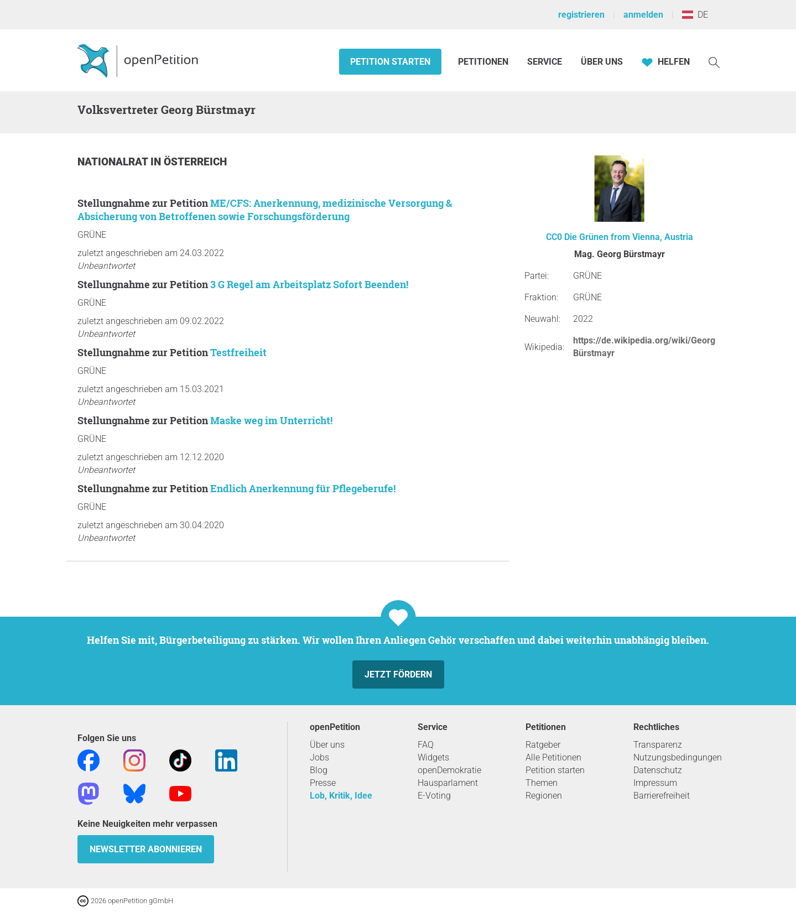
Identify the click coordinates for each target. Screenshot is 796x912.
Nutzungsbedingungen (677, 757)
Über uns (327, 744)
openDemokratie (449, 770)
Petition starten (390, 61)
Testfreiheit (238, 352)
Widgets (433, 757)
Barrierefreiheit (661, 795)
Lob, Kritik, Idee (341, 795)
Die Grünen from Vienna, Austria (628, 237)
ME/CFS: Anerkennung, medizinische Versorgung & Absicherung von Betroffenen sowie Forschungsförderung (264, 209)
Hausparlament (448, 783)
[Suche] (714, 61)
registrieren (581, 14)
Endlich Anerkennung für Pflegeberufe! (303, 488)
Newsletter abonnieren (146, 849)
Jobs (319, 757)
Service (544, 61)
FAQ (426, 744)
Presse (323, 783)
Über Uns (602, 61)
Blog (318, 770)
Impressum (655, 783)
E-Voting (434, 795)
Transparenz (657, 744)
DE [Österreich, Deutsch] (695, 14)
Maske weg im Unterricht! (271, 420)
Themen (542, 783)
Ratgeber (543, 744)
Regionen (544, 795)
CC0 (554, 237)
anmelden (643, 14)
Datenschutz (657, 770)
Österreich (195, 161)
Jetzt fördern (398, 674)
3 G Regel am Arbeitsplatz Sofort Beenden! (309, 284)
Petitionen (484, 61)
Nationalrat (113, 161)
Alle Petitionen (553, 757)
